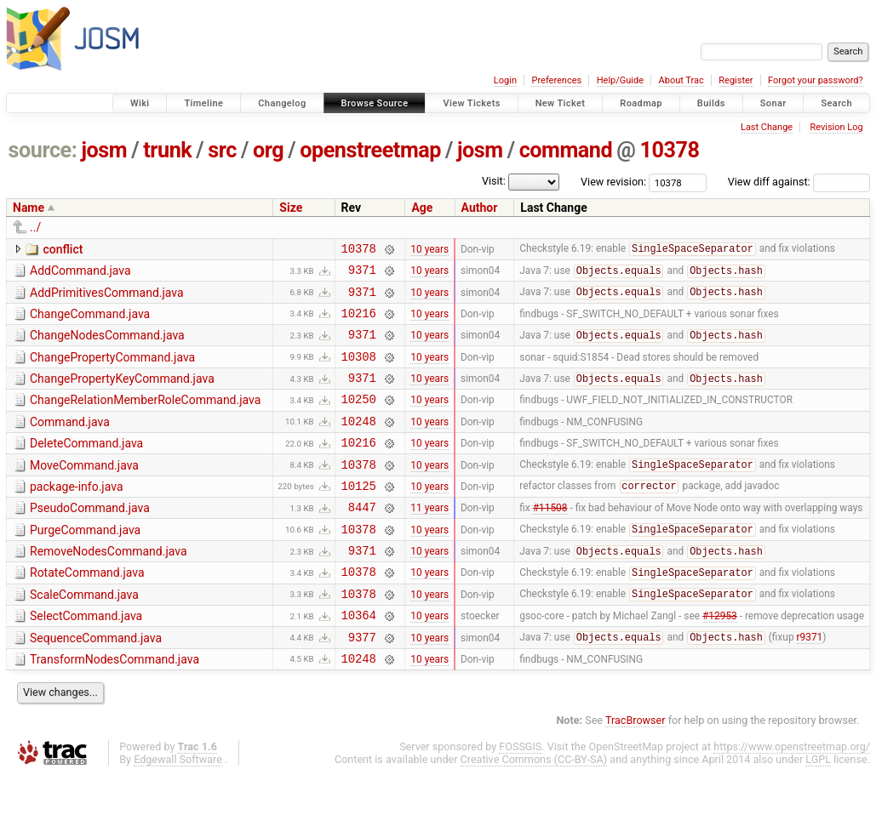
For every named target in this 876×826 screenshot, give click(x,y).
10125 (358, 516)
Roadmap (641, 103)
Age (421, 207)
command (566, 150)
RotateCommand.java (87, 611)
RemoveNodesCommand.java (108, 587)
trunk (167, 150)
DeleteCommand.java (86, 466)
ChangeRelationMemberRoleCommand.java (145, 417)
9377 (362, 685)
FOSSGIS (520, 797)
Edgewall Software (178, 810)
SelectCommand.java (86, 659)
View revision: (613, 181)
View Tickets (471, 103)
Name (28, 207)
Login (505, 80)
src (222, 150)
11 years (429, 540)
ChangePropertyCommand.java (112, 370)
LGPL (818, 810)
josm (104, 150)
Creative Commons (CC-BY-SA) (534, 810)
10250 (358, 419)
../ (35, 227)
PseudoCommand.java (90, 538)
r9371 (810, 686)
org (268, 150)
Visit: (494, 180)
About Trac (681, 80)
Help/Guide (620, 80)
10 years (429, 250)
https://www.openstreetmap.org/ (791, 797)
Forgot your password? (815, 80)
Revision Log (836, 127)
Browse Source (375, 103)
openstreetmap (370, 150)
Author (479, 207)
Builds (711, 103)
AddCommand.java (80, 273)
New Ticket (560, 103)
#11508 (550, 540)
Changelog (282, 103)
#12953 (719, 661)
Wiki (140, 103)
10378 (669, 150)
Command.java (70, 442)
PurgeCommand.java (85, 563)
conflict (63, 249)
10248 (358, 444)
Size (290, 207)
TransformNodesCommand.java (114, 708)
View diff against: (799, 181)
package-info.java (76, 514)
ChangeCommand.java (90, 321)
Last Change (767, 127)
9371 (362, 274)
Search (836, 103)
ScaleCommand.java (84, 635)
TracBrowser (635, 771)
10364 (358, 660)
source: (43, 150)
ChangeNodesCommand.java (107, 345)
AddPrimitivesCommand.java (107, 298)
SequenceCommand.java (96, 684)
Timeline (203, 103)
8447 (362, 540)
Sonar (773, 103)
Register (736, 80)
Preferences (556, 80)
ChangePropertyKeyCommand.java (122, 394)
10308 (358, 371)
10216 (358, 323)
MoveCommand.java (84, 491)
